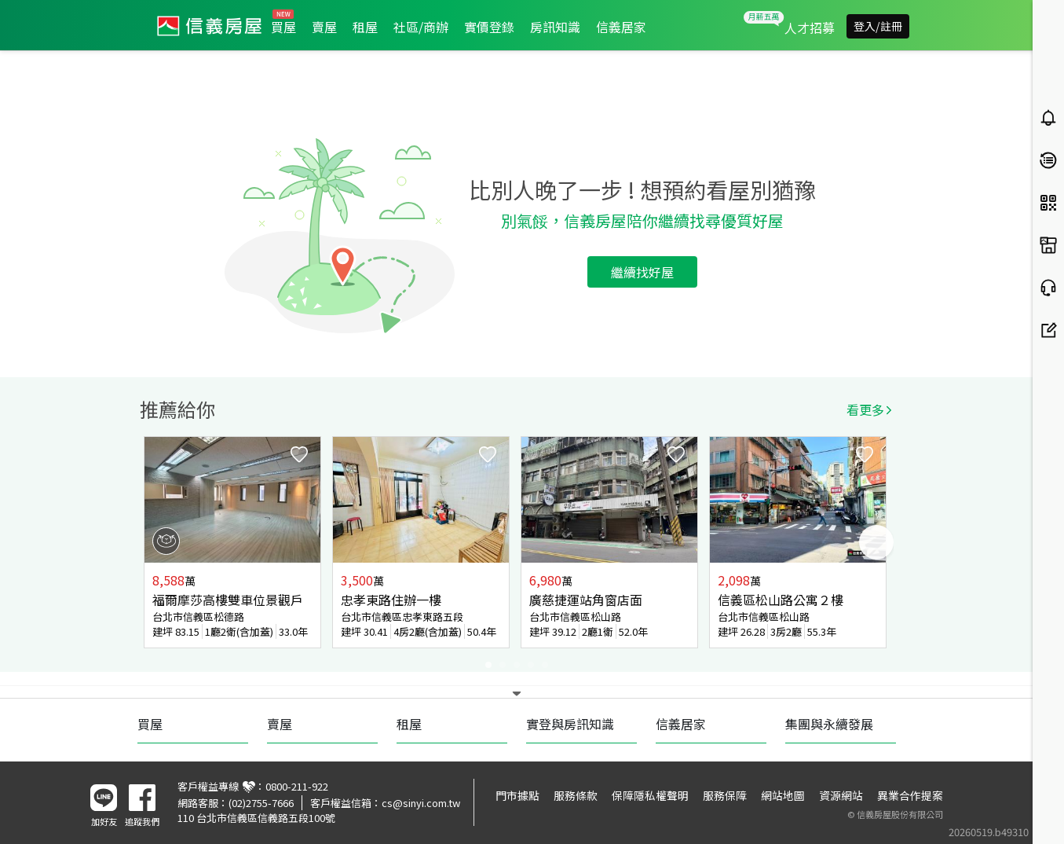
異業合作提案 (910, 795)
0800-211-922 (296, 786)
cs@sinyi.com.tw (421, 802)
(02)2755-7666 (261, 802)
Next (876, 542)
